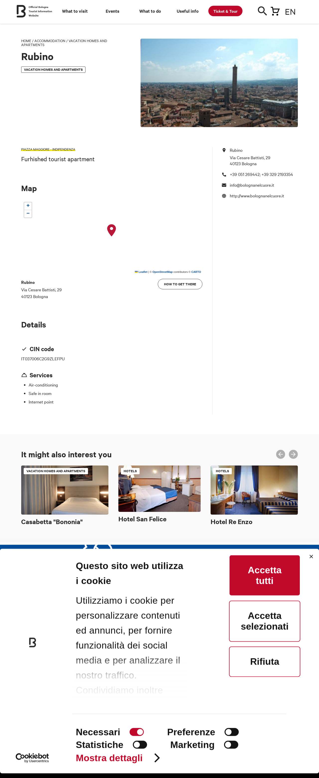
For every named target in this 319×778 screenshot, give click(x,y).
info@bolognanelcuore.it (252, 185)
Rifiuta (264, 666)
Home (26, 40)
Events (112, 11)
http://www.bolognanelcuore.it (257, 195)
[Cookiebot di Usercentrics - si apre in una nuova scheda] (32, 762)
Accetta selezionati (265, 625)
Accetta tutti (264, 580)
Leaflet (141, 271)
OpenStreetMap (163, 271)
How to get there (180, 284)
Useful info (188, 11)
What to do (150, 11)
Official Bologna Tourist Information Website (40, 11)
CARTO (196, 271)
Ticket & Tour (225, 11)
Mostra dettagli (109, 763)
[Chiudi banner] (311, 561)
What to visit (75, 11)
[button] (111, 230)
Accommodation (49, 40)
